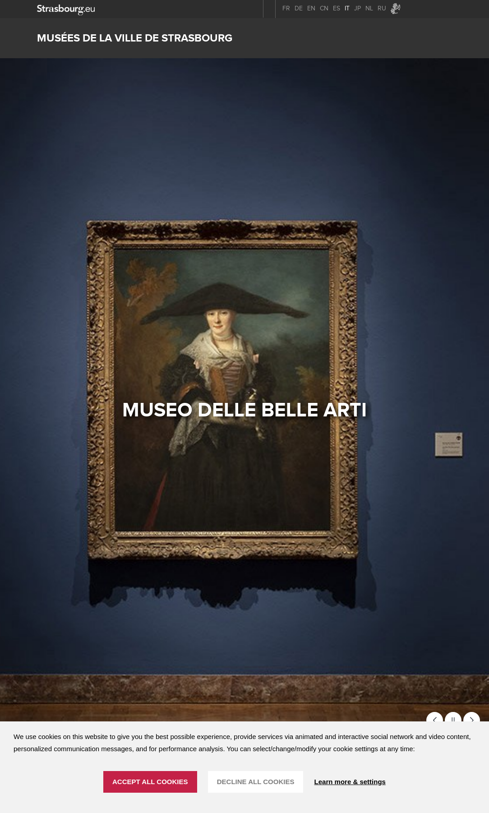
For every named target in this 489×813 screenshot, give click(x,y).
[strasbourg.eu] (66, 9)
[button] (434, 720)
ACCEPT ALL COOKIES (150, 781)
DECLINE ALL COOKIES (256, 781)
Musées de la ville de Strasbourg (134, 38)
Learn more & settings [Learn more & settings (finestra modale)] (350, 781)
